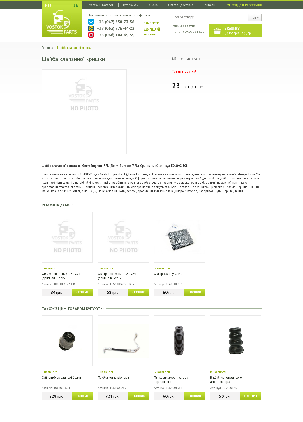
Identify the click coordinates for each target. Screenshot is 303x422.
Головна (47, 48)
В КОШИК (82, 292)
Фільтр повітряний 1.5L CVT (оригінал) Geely (61, 276)
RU (48, 6)
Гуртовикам (131, 5)
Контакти (209, 5)
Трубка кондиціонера (113, 377)
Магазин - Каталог (101, 5)
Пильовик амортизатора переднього (171, 379)
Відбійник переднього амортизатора (226, 379)
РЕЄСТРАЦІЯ (253, 5)
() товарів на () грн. (239, 31)
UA (75, 6)
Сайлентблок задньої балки (61, 377)
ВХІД (234, 5)
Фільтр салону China (168, 274)
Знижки (153, 5)
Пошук (255, 17)
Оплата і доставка (180, 5)
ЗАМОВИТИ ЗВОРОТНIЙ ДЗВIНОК (152, 28)
